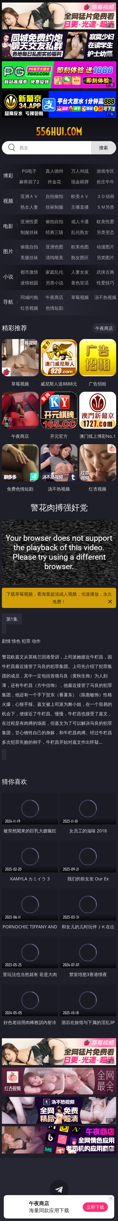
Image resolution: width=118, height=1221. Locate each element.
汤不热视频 (105, 297)
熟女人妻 (29, 207)
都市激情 (29, 272)
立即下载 (95, 1207)
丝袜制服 (54, 207)
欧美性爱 (105, 221)
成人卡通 (80, 221)
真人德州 (54, 171)
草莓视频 (80, 297)
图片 (8, 251)
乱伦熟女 (80, 232)
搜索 (103, 148)
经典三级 (54, 232)
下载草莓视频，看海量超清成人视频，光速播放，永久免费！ (59, 598)
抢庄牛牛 (105, 182)
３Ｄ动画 (105, 196)
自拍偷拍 (54, 196)
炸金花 (54, 182)
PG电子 (29, 171)
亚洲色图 (54, 247)
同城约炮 (29, 297)
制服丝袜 (29, 232)
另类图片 (105, 257)
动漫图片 (105, 247)
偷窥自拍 (29, 247)
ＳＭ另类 (105, 207)
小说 (8, 276)
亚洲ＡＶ (29, 196)
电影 (8, 226)
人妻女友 (80, 272)
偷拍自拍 (54, 221)
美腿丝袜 (29, 257)
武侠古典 (105, 272)
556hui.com (59, 131)
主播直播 (80, 207)
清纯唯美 (54, 257)
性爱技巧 (105, 283)
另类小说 (54, 283)
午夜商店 (54, 297)
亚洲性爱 (29, 221)
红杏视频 (29, 308)
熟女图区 (80, 257)
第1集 (12, 619)
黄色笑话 (80, 283)
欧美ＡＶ (80, 196)
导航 (8, 301)
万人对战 (80, 171)
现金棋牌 (80, 182)
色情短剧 (54, 308)
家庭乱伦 (54, 272)
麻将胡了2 (29, 182)
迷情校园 (29, 283)
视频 (8, 200)
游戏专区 (105, 171)
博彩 (8, 175)
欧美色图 (80, 247)
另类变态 (105, 232)
